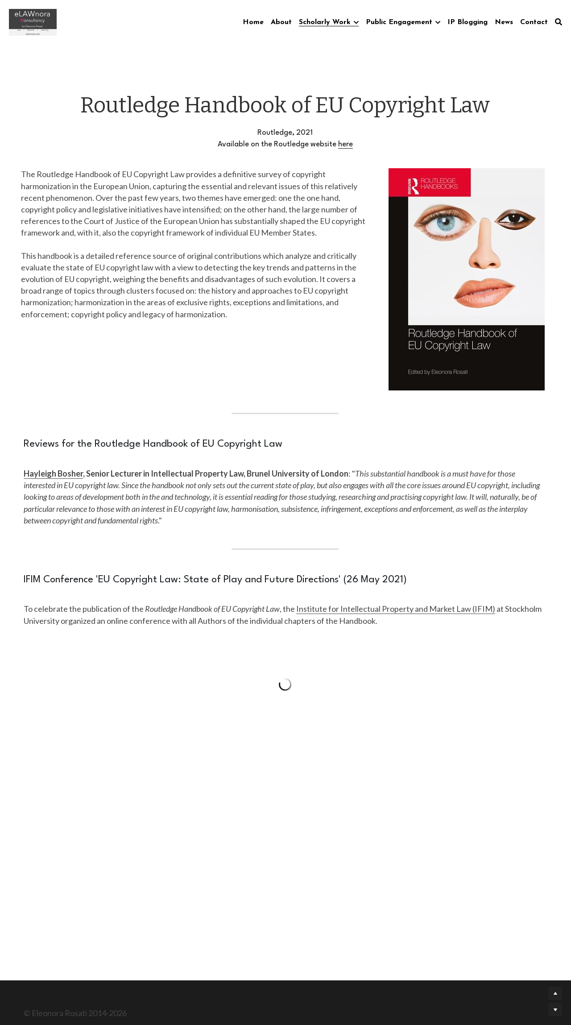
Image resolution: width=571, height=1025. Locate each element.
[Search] (558, 21)
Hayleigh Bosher (53, 473)
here (345, 144)
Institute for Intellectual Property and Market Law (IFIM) (395, 609)
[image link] (33, 21)
